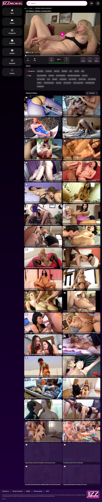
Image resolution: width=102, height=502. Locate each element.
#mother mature (49, 82)
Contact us (5, 491)
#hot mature (91, 79)
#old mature (67, 82)
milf (71, 71)
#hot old (84, 75)
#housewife (63, 79)
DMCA (28, 491)
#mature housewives (74, 75)
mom (82, 71)
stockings (49, 71)
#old (48, 79)
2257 (47, 491)
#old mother (72, 79)
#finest (39, 82)
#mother (51, 75)
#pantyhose (82, 79)
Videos (30, 8)
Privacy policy (38, 491)
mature (77, 71)
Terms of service (17, 491)
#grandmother (90, 82)
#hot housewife (41, 75)
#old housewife (60, 75)
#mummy (54, 79)
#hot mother (41, 79)
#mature (58, 82)
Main (25, 8)
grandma (64, 71)
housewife (40, 71)
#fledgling (40, 86)
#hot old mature (78, 82)
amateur (56, 71)
